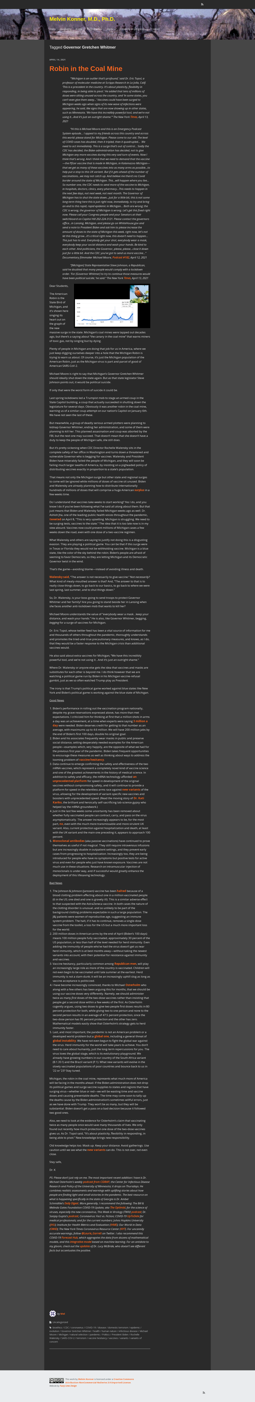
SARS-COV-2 (67, 1338)
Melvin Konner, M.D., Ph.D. (82, 19)
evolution (54, 1331)
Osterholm (133, 985)
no (61, 824)
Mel (62, 1313)
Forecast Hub (69, 1237)
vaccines (113, 1338)
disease (102, 1327)
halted (121, 891)
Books (79, 29)
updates (85, 1246)
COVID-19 (91, 1327)
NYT (123, 1229)
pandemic (95, 1334)
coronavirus (77, 1327)
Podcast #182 (120, 257)
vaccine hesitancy (91, 760)
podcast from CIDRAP (96, 1182)
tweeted (55, 519)
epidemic (135, 1327)
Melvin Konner (86, 1379)
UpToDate (133, 1216)
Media (110, 29)
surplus (139, 490)
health (96, 1331)
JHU (52, 1225)
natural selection (79, 1334)
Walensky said (59, 577)
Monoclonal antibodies (69, 841)
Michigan (63, 1334)
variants (124, 1338)
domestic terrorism (118, 1327)
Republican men (125, 964)
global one (101, 1036)
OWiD (53, 1229)
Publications (93, 29)
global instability (64, 1041)
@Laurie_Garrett (91, 1233)
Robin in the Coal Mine (85, 68)
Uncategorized (60, 1322)
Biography (65, 29)
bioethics (57, 1327)
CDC (66, 1327)
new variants (131, 789)
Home (52, 29)
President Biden (120, 1334)
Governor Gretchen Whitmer (76, 1331)
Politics (106, 1334)
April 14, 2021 (57, 59)
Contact (155, 29)
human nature (109, 1331)
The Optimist (117, 1207)
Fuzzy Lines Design (68, 1385)
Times (133, 117)
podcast (136, 1212)
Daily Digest (71, 1203)
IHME (113, 1225)
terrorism (81, 1338)
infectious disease (128, 1331)
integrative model (80, 1242)
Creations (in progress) (132, 29)
